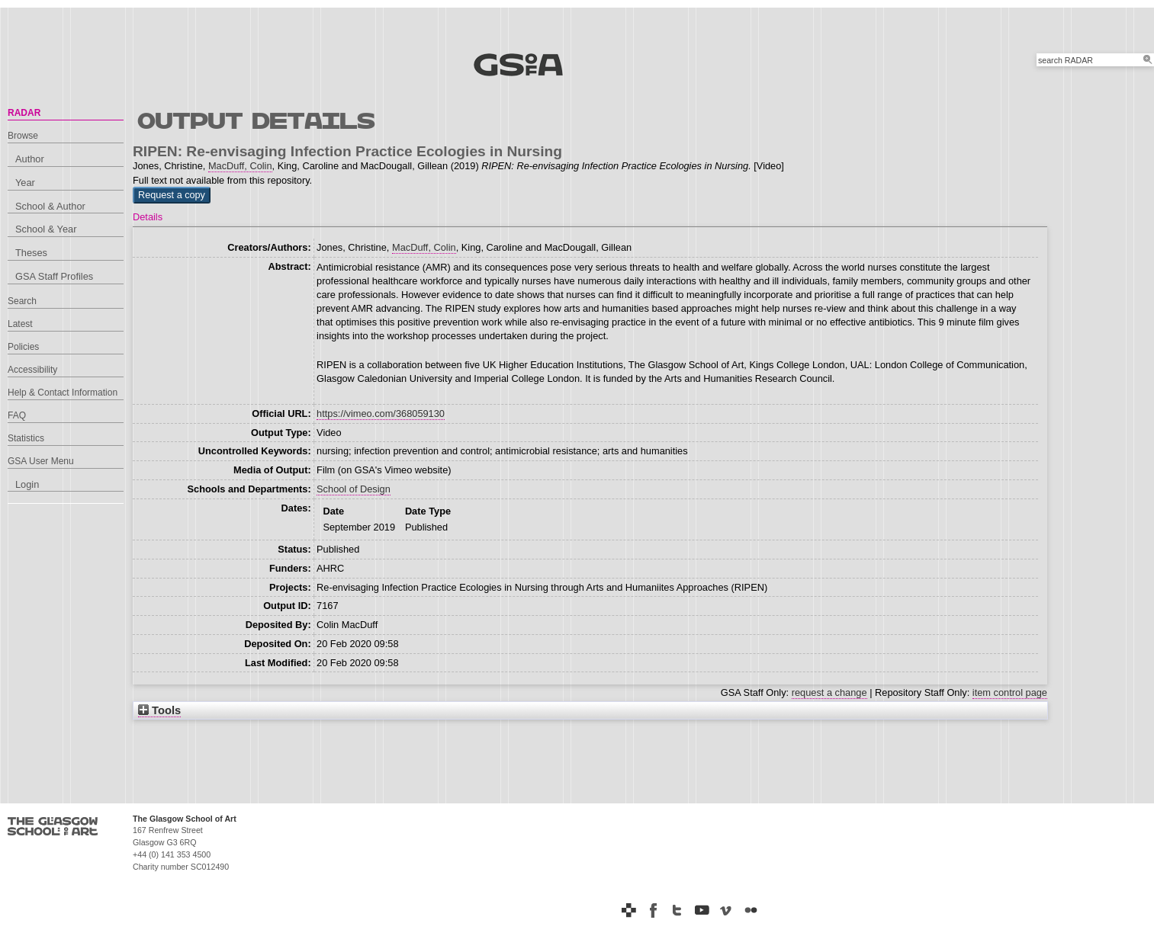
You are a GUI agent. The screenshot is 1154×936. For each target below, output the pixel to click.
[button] (172, 195)
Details (147, 217)
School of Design (354, 489)
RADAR (24, 112)
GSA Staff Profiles (54, 276)
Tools (159, 710)
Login (27, 484)
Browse (23, 135)
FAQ (17, 415)
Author (29, 159)
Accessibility (32, 369)
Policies (23, 346)
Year (25, 182)
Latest (20, 324)
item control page (1009, 692)
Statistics (26, 438)
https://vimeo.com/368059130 (381, 413)
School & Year (45, 229)
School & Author (50, 206)
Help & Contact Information (62, 392)
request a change (829, 692)
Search (22, 301)
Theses (31, 252)
